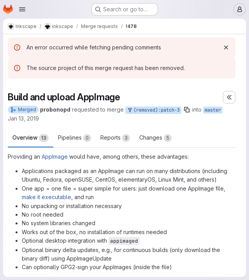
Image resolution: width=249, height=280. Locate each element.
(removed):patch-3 (153, 110)
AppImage (55, 156)
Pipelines (74, 138)
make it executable (46, 197)
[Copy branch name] (186, 109)
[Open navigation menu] (22, 9)
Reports (115, 138)
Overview (30, 138)
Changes (155, 138)
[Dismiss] (226, 47)
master (213, 110)
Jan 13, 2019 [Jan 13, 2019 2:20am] (23, 118)
